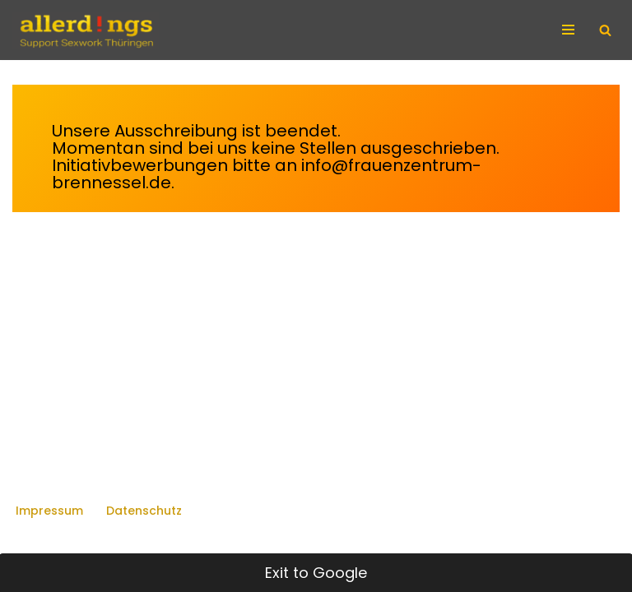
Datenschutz (144, 510)
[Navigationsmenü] (570, 29)
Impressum (49, 510)
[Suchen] (605, 30)
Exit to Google (316, 572)
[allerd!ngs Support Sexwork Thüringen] (85, 30)
